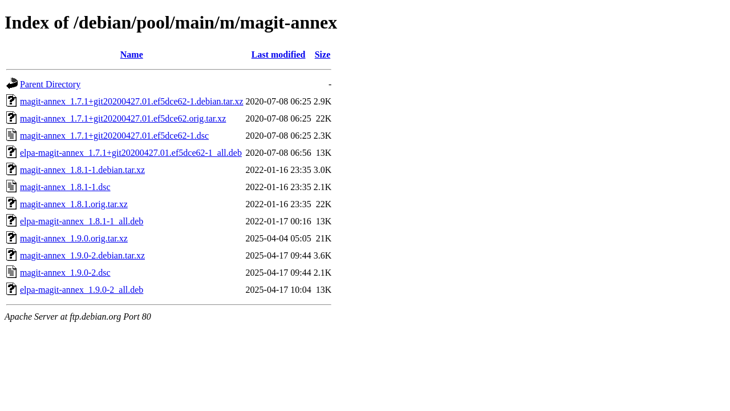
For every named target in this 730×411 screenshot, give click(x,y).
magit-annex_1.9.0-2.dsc (65, 272)
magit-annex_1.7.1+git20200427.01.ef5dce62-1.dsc (114, 135)
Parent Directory (50, 84)
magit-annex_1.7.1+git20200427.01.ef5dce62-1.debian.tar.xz (132, 101)
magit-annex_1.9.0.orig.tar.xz (74, 238)
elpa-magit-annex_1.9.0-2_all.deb (81, 290)
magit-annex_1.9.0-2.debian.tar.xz (82, 255)
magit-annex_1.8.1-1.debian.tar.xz (82, 170)
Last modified (279, 54)
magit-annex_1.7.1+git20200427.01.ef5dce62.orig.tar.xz (123, 118)
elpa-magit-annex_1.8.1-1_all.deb (81, 221)
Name (131, 54)
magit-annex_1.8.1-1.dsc (65, 187)
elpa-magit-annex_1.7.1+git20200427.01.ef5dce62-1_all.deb (131, 153)
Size (323, 54)
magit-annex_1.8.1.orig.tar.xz (74, 204)
